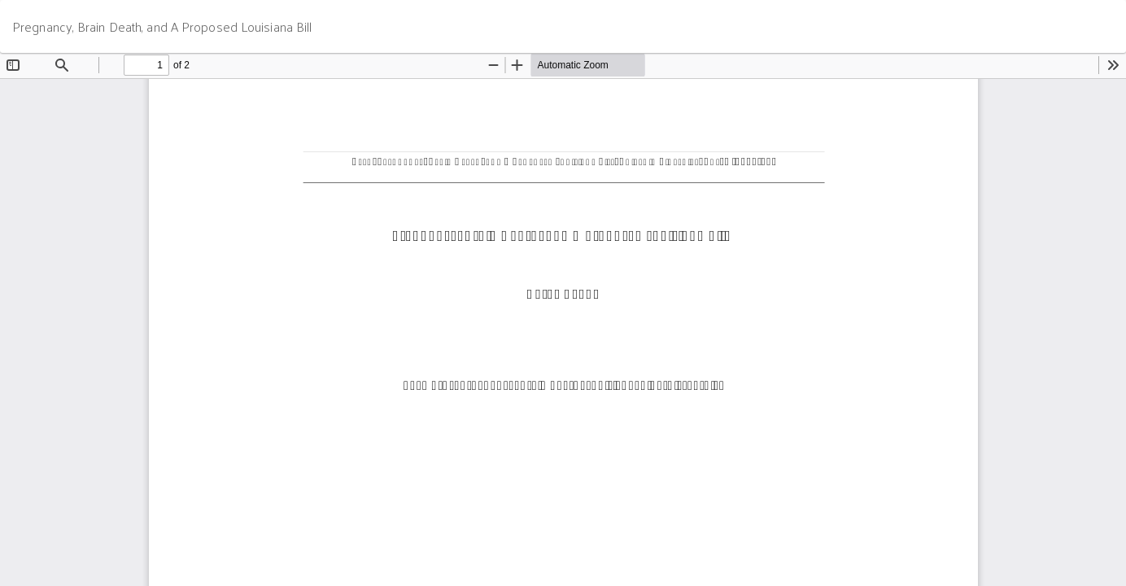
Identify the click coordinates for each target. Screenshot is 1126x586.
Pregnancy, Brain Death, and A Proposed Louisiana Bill (162, 26)
